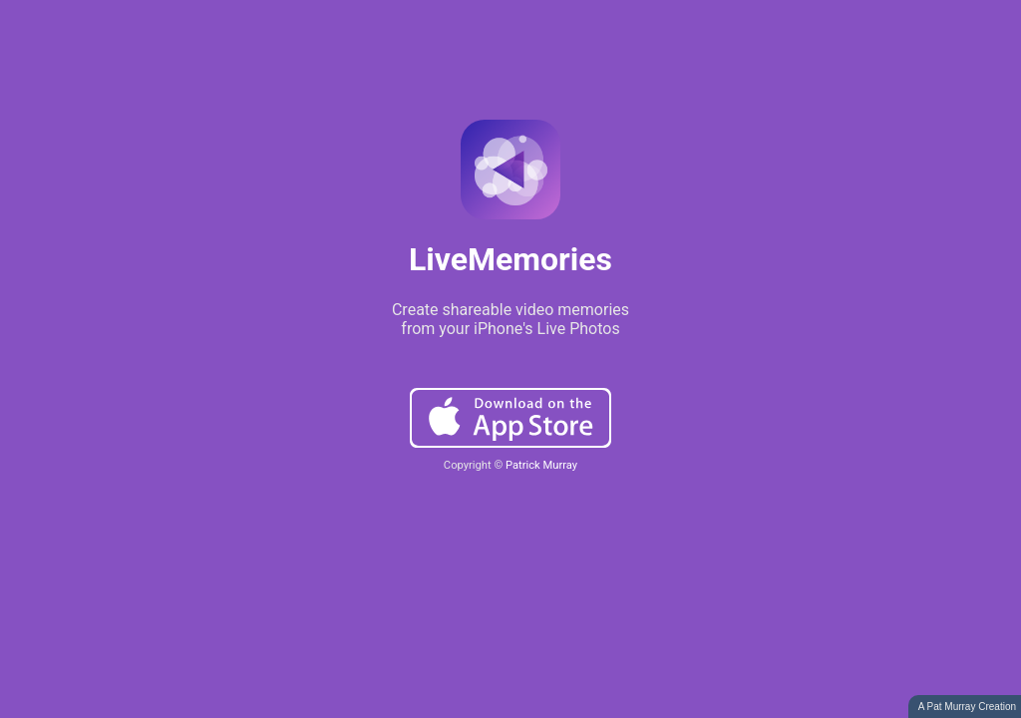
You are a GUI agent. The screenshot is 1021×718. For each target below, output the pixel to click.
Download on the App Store (510, 418)
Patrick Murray (541, 465)
